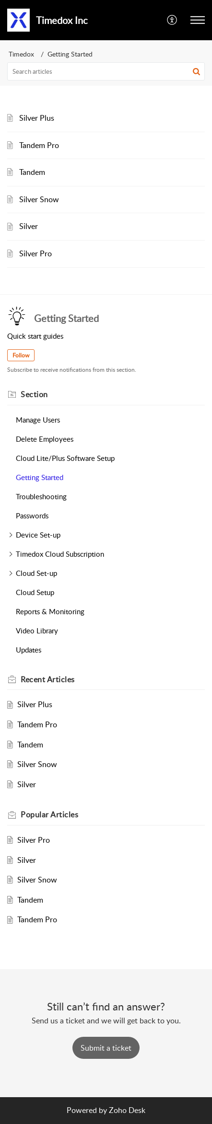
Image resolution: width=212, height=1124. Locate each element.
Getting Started (39, 477)
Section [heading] (34, 394)
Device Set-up (38, 534)
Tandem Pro (39, 145)
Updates (28, 649)
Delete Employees (44, 439)
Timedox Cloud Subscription (60, 554)
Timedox (21, 53)
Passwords (32, 515)
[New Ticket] (106, 1048)
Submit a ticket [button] (106, 1048)
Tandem (32, 172)
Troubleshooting (41, 496)
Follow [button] (20, 355)
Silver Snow (39, 199)
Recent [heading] (48, 679)
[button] (172, 20)
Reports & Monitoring (50, 611)
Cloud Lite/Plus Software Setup (65, 458)
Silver (28, 226)
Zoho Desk (127, 1110)
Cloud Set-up (36, 573)
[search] (106, 71)
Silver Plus (36, 118)
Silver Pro (35, 253)
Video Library (37, 630)
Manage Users (38, 419)
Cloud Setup (35, 592)
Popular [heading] (49, 814)
